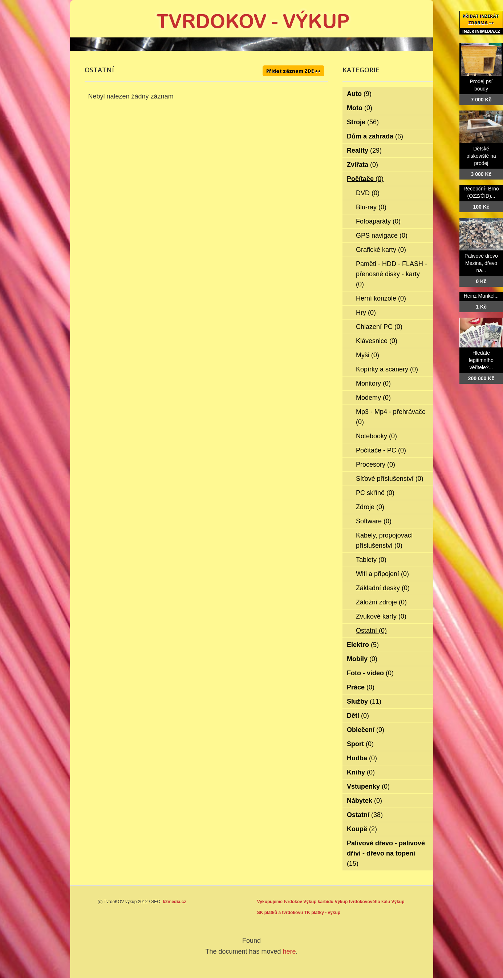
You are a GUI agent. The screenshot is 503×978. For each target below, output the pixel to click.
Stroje (363, 122)
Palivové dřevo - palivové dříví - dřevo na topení (386, 853)
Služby (364, 701)
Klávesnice (376, 341)
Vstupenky (368, 786)
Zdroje (370, 507)
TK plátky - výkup (322, 912)
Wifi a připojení (382, 573)
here (289, 951)
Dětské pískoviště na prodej (481, 156)
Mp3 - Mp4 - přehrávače (391, 417)
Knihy (361, 772)
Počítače (365, 178)
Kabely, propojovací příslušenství (384, 540)
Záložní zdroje (381, 602)
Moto (359, 108)
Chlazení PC (379, 326)
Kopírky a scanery (387, 369)
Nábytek (364, 800)
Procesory (375, 464)
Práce (360, 687)
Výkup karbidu (318, 901)
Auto (359, 93)
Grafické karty (381, 249)
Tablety (371, 559)
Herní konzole (381, 298)
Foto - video (370, 673)
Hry (366, 312)
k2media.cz (174, 901)
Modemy (373, 397)
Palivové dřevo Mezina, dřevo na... (481, 263)
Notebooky (376, 436)
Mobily (362, 659)
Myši (367, 355)
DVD (368, 193)
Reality (364, 150)
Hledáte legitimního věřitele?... (481, 360)
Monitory (373, 383)
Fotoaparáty (378, 221)
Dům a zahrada (375, 136)
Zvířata (362, 164)
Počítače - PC (381, 450)
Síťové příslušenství (389, 478)
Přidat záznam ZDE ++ (293, 71)
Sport (360, 744)
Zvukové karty (381, 616)
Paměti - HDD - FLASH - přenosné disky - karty (391, 274)
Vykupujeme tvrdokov (279, 901)
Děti (358, 715)
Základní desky (383, 588)
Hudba (362, 758)
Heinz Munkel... (481, 296)
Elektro (363, 644)
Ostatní (371, 630)
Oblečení (365, 729)
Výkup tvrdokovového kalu (362, 901)
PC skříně (375, 492)
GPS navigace (381, 235)
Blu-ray (371, 207)
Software (374, 521)
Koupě (362, 829)
